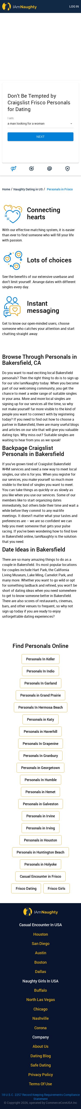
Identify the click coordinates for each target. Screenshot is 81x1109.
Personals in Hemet (40, 791)
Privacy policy (40, 1074)
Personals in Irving (40, 828)
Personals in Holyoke (40, 864)
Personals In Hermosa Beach (40, 707)
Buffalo (40, 990)
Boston (40, 962)
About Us (40, 1046)
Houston (40, 934)
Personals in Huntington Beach (40, 852)
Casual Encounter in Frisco (40, 876)
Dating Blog (40, 1055)
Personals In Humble (41, 779)
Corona (40, 1027)
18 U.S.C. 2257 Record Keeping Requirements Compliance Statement (41, 1097)
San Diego (40, 943)
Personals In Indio (40, 671)
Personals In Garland (40, 683)
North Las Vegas (40, 999)
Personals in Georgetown (40, 767)
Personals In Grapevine (40, 743)
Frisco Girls (56, 888)
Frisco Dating (26, 888)
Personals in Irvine (40, 816)
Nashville (40, 1018)
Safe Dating (40, 1065)
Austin (40, 952)
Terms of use (40, 1083)
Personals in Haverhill (40, 731)
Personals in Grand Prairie (40, 695)
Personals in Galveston (40, 804)
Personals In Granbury (40, 755)
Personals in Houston (40, 840)
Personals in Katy (40, 719)
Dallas (40, 971)
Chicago (40, 1009)
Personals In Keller (40, 659)
